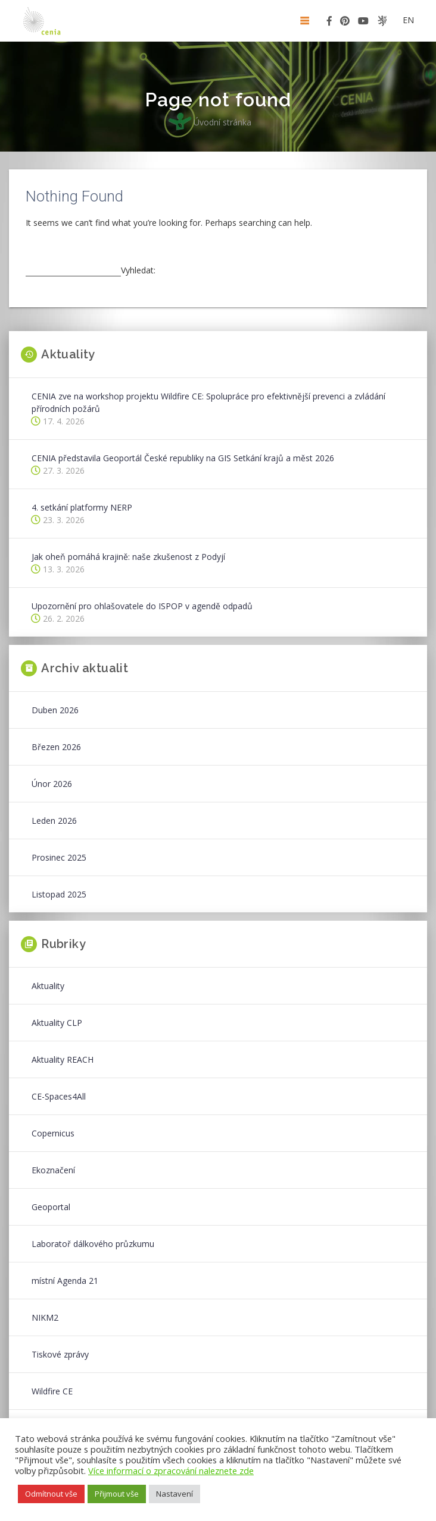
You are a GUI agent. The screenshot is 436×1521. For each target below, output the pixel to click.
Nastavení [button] (174, 1493)
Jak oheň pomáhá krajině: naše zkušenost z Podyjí (128, 556)
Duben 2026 (55, 710)
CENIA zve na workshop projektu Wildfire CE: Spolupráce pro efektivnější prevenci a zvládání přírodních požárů (208, 402)
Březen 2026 (56, 746)
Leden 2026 (54, 820)
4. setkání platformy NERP (82, 507)
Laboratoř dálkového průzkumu (93, 1243)
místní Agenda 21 (65, 1280)
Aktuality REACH (63, 1059)
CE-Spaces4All (59, 1096)
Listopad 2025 (59, 894)
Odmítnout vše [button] (51, 1493)
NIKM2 (45, 1317)
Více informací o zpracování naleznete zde (171, 1470)
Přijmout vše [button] (117, 1493)
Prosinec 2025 (59, 857)
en (408, 20)
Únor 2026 (52, 783)
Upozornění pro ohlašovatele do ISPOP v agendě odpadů (142, 606)
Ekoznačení (53, 1170)
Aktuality (48, 985)
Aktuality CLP (57, 1022)
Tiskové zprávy (60, 1354)
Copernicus (53, 1133)
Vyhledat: (138, 270)
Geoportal (51, 1207)
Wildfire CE (52, 1391)
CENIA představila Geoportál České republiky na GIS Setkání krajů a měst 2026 (183, 458)
